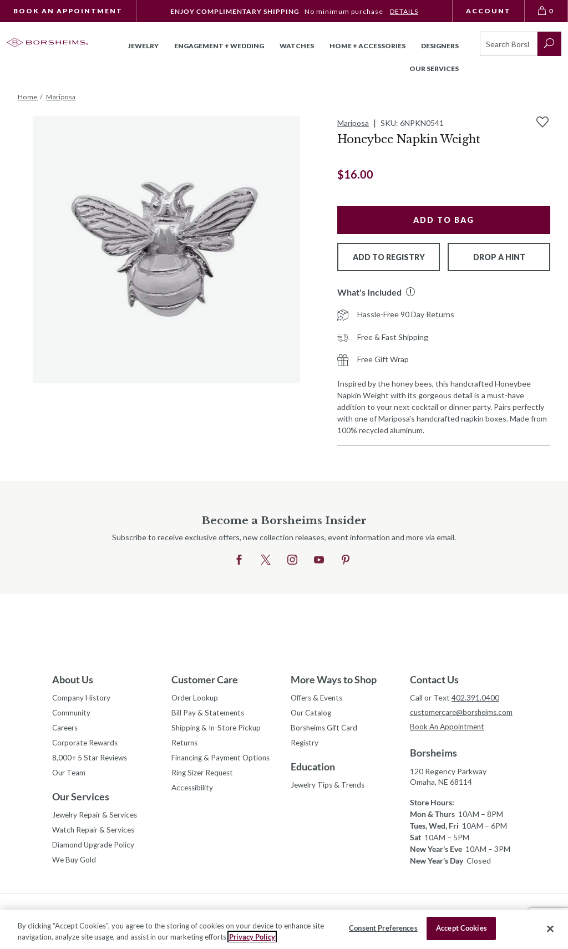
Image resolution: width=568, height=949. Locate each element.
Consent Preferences (383, 927)
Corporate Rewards (86, 744)
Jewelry (143, 46)
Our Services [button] (434, 68)
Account (488, 11)
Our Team (69, 775)
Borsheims (433, 754)
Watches (297, 46)
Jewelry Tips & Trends (329, 787)
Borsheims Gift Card (326, 729)
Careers (66, 729)
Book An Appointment (68, 11)
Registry (305, 744)
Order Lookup (195, 698)
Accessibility (193, 791)
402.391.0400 (475, 697)
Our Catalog (312, 713)
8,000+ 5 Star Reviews (91, 760)
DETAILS (404, 11)
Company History (82, 698)
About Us (72, 679)
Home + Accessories (367, 46)
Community (72, 713)
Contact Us (434, 679)
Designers (440, 46)
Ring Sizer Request (204, 775)
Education (313, 769)
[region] (284, 929)
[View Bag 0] (546, 11)
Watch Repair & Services (94, 834)
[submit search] (549, 44)
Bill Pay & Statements (208, 712)
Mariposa (353, 123)
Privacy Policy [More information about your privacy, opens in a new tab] (252, 936)
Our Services (80, 800)
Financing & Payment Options (223, 760)
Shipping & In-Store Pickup (218, 729)
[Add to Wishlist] (542, 122)
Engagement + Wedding (219, 46)
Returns (185, 744)
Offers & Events (319, 698)
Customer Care (204, 679)
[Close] (550, 928)
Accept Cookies (461, 927)
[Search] (508, 44)
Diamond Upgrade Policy (94, 849)
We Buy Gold (75, 865)
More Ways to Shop (334, 679)
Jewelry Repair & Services (96, 818)
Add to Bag (443, 220)
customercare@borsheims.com (463, 712)
